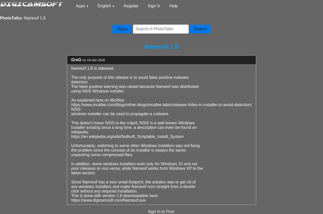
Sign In (154, 6)
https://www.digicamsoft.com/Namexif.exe (108, 200)
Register (131, 6)
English (104, 6)
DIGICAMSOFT (31, 4)
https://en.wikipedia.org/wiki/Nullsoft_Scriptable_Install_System (127, 136)
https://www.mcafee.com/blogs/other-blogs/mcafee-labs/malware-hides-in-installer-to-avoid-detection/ (161, 105)
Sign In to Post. (161, 211)
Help (174, 6)
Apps (80, 6)
